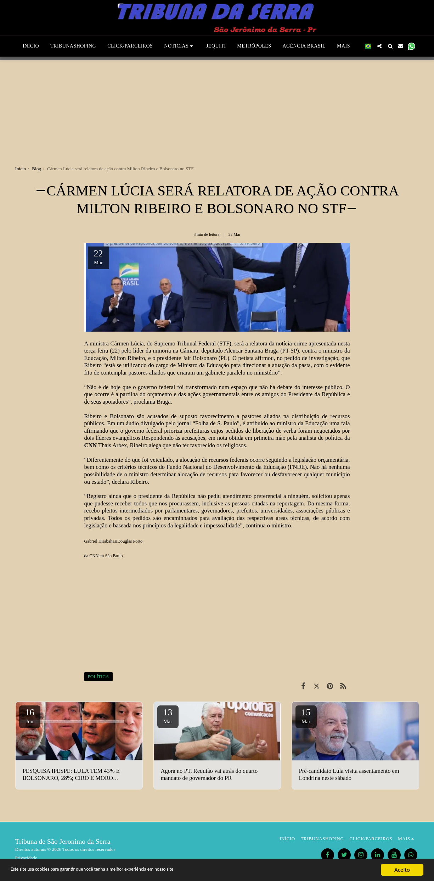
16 (29, 715)
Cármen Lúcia (126, 343)
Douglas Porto (129, 541)
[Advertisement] (217, 110)
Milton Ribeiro (127, 358)
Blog (36, 168)
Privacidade (26, 857)
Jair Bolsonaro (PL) (206, 358)
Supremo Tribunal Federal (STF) (192, 343)
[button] (170, 46)
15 (306, 715)
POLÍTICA (98, 676)
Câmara (189, 350)
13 (168, 715)
